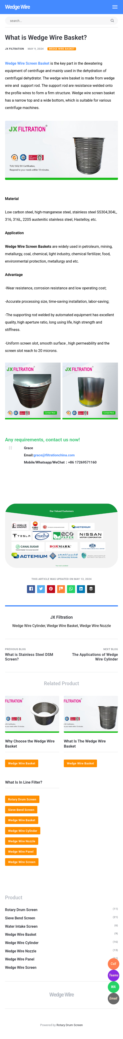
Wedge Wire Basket (62, 49)
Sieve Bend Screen (21, 810)
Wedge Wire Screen (22, 862)
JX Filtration (14, 49)
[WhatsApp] (113, 987)
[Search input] (61, 21)
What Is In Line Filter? (24, 782)
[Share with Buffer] (91, 589)
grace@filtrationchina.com (54, 455)
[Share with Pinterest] (51, 589)
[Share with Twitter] (41, 589)
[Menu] (112, 7)
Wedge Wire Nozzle (21, 841)
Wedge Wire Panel (21, 852)
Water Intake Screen (21, 926)
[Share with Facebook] (31, 589)
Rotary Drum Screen (22, 799)
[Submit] (112, 21)
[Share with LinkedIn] (81, 589)
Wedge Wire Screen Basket (27, 63)
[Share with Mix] (61, 589)
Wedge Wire (17, 7)
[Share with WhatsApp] (71, 589)
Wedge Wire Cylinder (23, 831)
